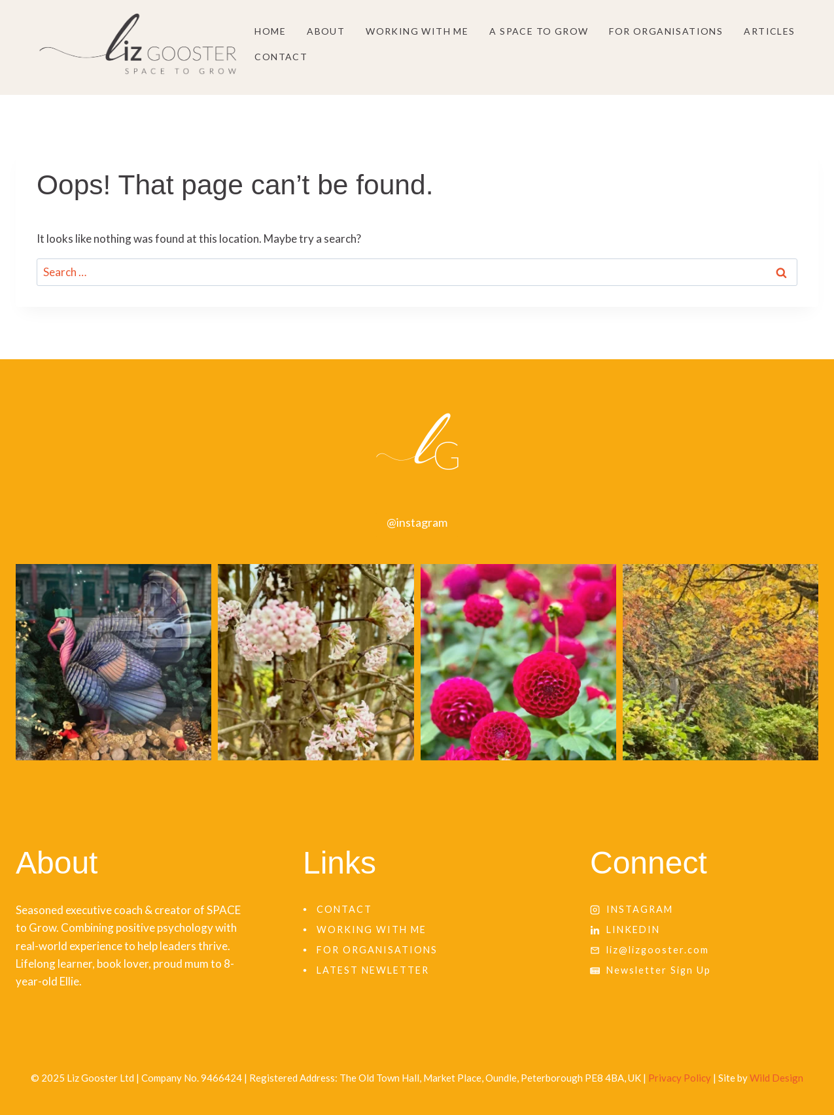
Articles (769, 31)
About (326, 31)
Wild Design (776, 1078)
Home (270, 31)
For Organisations (666, 31)
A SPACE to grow (538, 31)
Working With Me (417, 31)
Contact (280, 56)
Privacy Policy (679, 1078)
